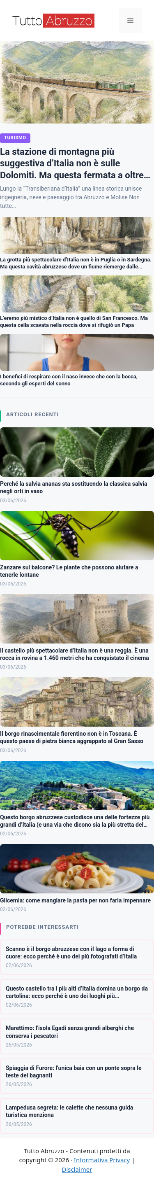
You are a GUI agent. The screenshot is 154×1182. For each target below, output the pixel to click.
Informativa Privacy (102, 1160)
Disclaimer (77, 1169)
